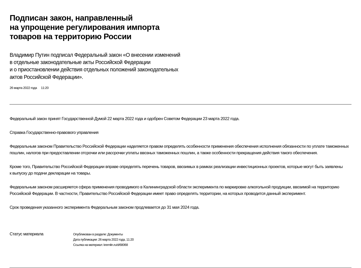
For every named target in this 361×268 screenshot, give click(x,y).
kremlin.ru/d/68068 (116, 245)
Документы (115, 234)
